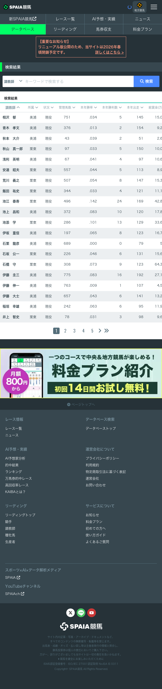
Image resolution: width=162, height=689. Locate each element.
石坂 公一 (11, 254)
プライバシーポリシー (102, 458)
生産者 (10, 541)
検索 (146, 81)
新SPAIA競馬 (22, 19)
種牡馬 (10, 535)
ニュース (142, 19)
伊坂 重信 (11, 233)
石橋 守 (9, 264)
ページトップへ (81, 404)
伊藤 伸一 (11, 285)
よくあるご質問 (97, 541)
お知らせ (92, 515)
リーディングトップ (20, 515)
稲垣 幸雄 (11, 306)
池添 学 (9, 222)
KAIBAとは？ (15, 492)
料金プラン (94, 521)
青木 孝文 (11, 128)
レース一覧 (65, 19)
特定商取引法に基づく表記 (106, 471)
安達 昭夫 (11, 170)
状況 (48, 107)
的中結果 (12, 465)
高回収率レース (17, 485)
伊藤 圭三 (11, 275)
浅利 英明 (11, 159)
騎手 (8, 521)
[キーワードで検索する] (78, 81)
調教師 (9, 81)
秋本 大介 (11, 138)
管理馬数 (67, 107)
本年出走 (135, 107)
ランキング (13, 471)
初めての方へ (96, 528)
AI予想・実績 (103, 19)
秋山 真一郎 (13, 148)
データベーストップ (101, 428)
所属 (33, 107)
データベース (22, 29)
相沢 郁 (9, 117)
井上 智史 (11, 317)
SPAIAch (14, 594)
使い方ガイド (96, 535)
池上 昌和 (11, 212)
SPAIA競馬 (76, 669)
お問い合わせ (96, 485)
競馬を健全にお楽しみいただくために (81, 659)
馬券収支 (103, 29)
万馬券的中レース (18, 478)
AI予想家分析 (15, 458)
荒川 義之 (11, 180)
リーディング (65, 29)
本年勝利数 (112, 107)
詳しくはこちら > (109, 52)
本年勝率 (88, 107)
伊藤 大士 (11, 296)
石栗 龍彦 (11, 243)
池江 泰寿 (11, 201)
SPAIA (12, 577)
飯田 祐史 (11, 191)
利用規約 (92, 465)
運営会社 (92, 478)
